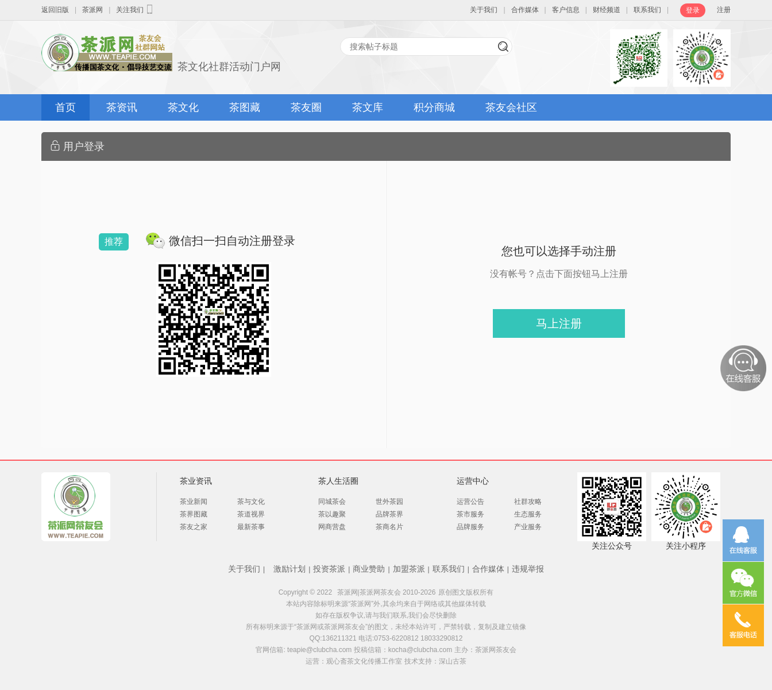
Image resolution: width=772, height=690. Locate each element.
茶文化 (183, 107)
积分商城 (434, 107)
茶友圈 (306, 107)
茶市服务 (470, 514)
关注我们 (135, 9)
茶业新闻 (193, 502)
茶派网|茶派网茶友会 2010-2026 (386, 592)
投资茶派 (329, 568)
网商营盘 (332, 527)
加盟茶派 (409, 568)
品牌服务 (470, 527)
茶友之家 (193, 527)
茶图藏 (244, 107)
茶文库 (367, 107)
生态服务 (528, 514)
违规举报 (528, 568)
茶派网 (92, 10)
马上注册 (559, 323)
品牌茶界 (389, 514)
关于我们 (483, 10)
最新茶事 (251, 527)
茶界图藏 (193, 514)
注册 (724, 10)
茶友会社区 (511, 107)
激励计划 (289, 568)
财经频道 (606, 10)
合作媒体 (525, 10)
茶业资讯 (196, 480)
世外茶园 (389, 502)
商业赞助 (369, 568)
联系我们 (647, 10)
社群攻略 (528, 502)
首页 (65, 107)
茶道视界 (251, 514)
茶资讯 (121, 107)
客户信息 (566, 10)
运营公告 (470, 502)
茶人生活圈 (338, 480)
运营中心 (473, 480)
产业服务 (528, 527)
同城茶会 (332, 502)
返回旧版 (55, 10)
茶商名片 (389, 527)
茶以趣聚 (332, 514)
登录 (693, 10)
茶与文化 (251, 502)
